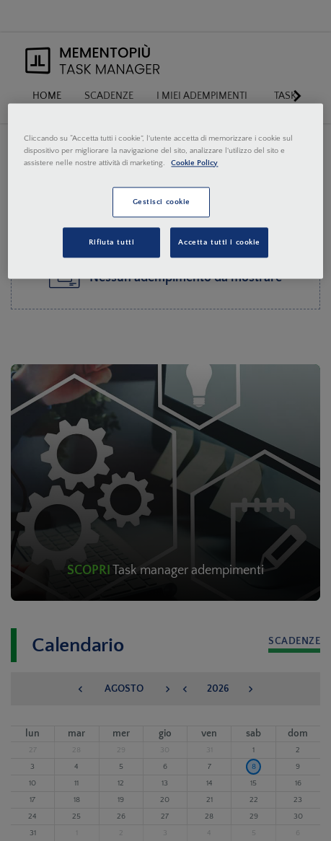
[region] (165, 190)
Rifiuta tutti (111, 242)
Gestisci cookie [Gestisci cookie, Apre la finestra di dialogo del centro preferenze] (162, 201)
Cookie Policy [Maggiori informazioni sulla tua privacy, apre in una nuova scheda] (194, 162)
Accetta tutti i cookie (219, 242)
